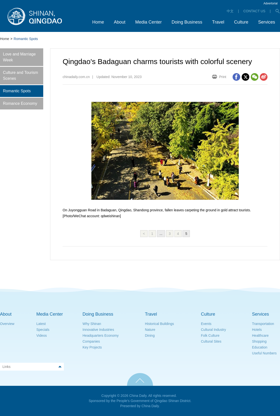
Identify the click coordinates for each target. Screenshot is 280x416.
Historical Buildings (159, 324)
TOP (140, 379)
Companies (91, 341)
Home (4, 39)
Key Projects (92, 347)
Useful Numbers (264, 353)
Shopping (259, 341)
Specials (42, 330)
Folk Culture (210, 335)
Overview (7, 324)
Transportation (263, 324)
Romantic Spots (17, 91)
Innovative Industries (98, 330)
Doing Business (98, 314)
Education (259, 347)
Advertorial (271, 3)
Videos (41, 335)
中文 (230, 11)
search (277, 11)
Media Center (49, 314)
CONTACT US (254, 11)
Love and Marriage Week (19, 57)
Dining (150, 335)
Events (206, 324)
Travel (151, 314)
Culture (208, 314)
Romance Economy (20, 103)
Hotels (257, 330)
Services (260, 314)
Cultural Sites (211, 341)
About (6, 314)
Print (222, 77)
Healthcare (260, 335)
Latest (41, 324)
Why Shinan (92, 324)
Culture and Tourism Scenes (20, 75)
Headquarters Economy (101, 335)
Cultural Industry (213, 330)
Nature (150, 330)
